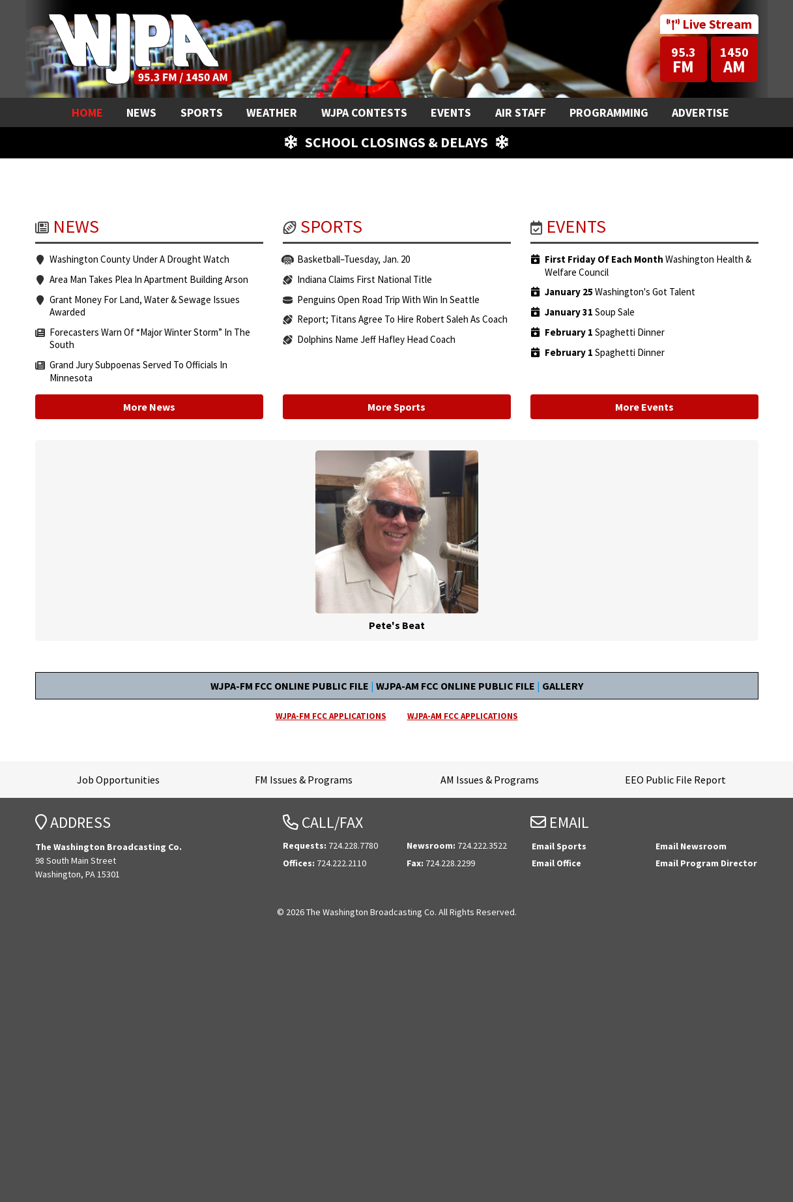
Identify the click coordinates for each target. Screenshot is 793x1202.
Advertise (700, 112)
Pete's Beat (396, 785)
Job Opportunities (118, 1024)
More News (149, 651)
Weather (271, 112)
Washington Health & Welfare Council (648, 510)
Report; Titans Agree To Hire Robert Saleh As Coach (402, 563)
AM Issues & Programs (489, 1024)
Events (451, 112)
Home (87, 112)
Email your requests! (154, 265)
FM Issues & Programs (304, 1024)
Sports (201, 112)
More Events (644, 651)
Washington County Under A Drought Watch (139, 503)
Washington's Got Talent (620, 536)
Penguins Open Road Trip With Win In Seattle (388, 544)
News (141, 112)
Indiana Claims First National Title (364, 524)
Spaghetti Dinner (605, 576)
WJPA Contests (364, 112)
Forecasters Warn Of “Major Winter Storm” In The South (150, 583)
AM (734, 61)
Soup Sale (590, 556)
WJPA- (331, 960)
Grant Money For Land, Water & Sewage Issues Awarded (145, 550)
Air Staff (520, 112)
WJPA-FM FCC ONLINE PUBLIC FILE (289, 930)
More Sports (396, 651)
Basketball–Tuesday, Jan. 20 (353, 503)
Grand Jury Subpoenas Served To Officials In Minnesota (138, 615)
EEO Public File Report (675, 1024)
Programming (609, 112)
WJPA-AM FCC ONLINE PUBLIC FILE (455, 930)
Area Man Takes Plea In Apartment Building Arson (149, 524)
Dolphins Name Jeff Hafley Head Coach (376, 584)
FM (683, 61)
